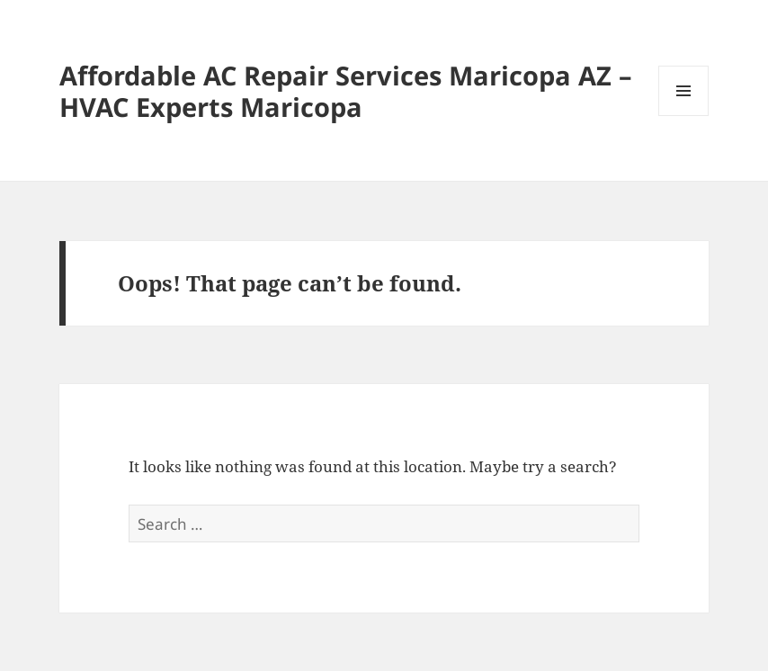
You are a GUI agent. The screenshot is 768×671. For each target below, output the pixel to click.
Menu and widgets (684, 115)
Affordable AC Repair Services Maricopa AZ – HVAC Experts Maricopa (345, 91)
